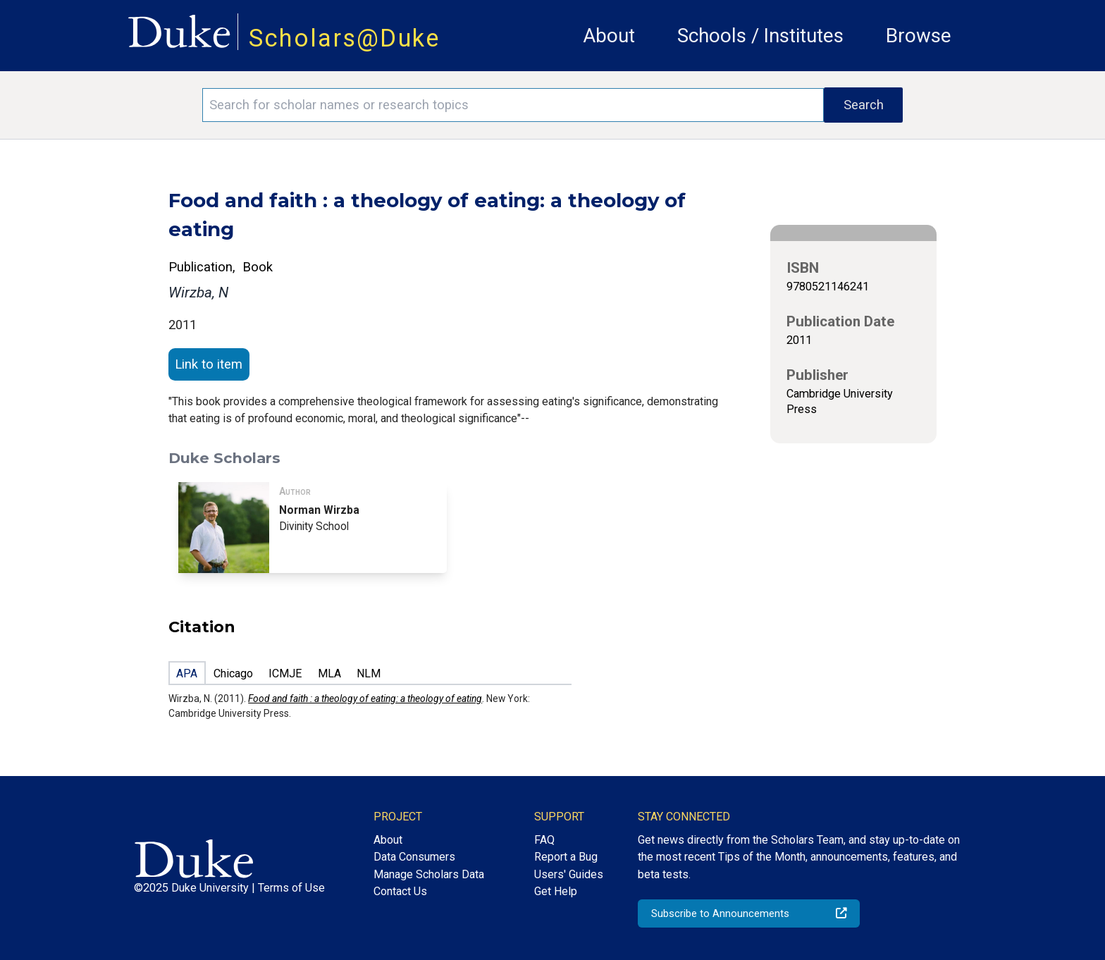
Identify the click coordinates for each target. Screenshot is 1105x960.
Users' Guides (568, 874)
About (609, 35)
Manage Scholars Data (429, 874)
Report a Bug (566, 856)
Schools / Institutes (760, 35)
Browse (918, 35)
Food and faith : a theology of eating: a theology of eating (365, 698)
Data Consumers (414, 856)
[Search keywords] (513, 105)
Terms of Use (291, 887)
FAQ (544, 840)
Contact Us (400, 891)
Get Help (555, 891)
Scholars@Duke (344, 38)
